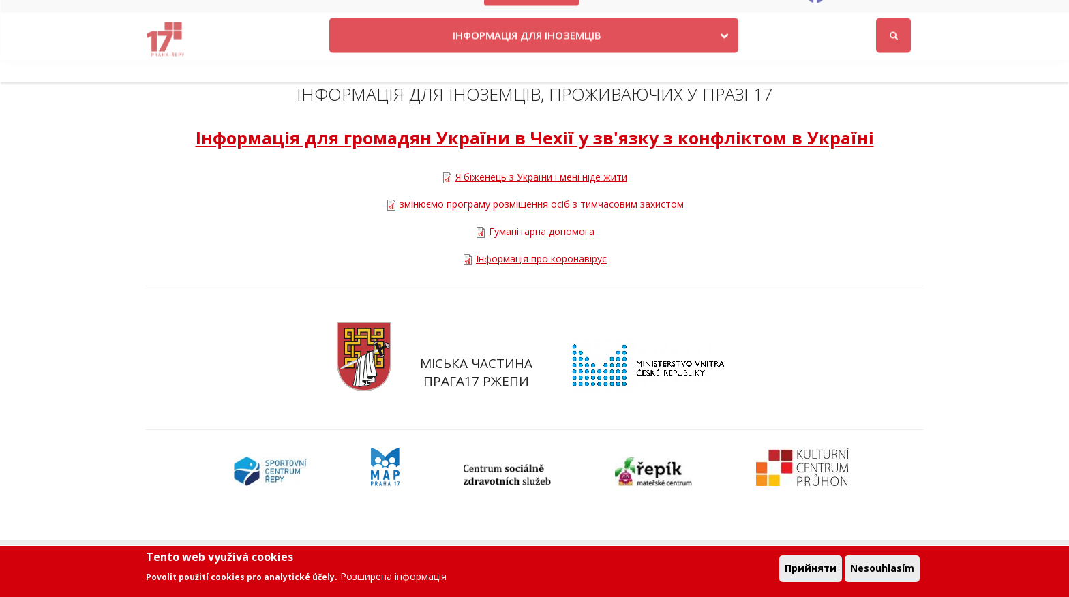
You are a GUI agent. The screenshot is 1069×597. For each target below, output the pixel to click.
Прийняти (811, 568)
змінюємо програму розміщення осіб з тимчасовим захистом (542, 204)
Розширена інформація (393, 576)
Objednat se (680, 15)
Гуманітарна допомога (541, 231)
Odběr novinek (757, 15)
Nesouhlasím (882, 568)
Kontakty (616, 15)
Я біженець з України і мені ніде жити (541, 176)
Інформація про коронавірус (541, 258)
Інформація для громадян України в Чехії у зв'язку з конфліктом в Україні (535, 137)
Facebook (850, 15)
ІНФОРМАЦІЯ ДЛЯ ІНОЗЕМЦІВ (527, 56)
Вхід (910, 16)
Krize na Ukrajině (531, 15)
